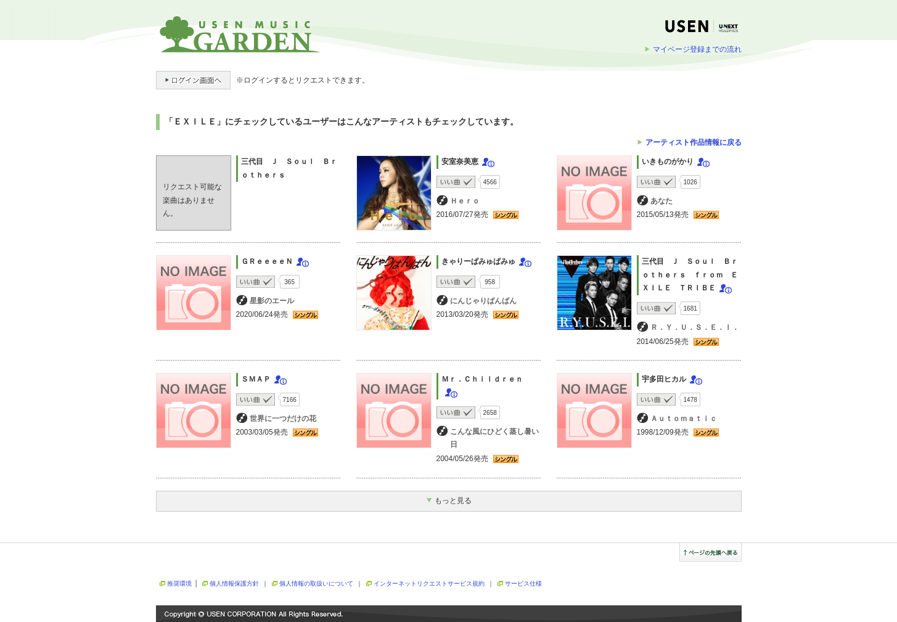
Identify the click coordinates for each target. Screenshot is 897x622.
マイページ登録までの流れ (697, 49)
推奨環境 (179, 583)
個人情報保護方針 (234, 583)
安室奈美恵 (459, 161)
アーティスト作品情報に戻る (693, 142)
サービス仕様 (523, 583)
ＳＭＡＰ (256, 379)
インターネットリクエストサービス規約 (429, 583)
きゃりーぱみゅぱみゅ (478, 261)
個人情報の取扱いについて (316, 583)
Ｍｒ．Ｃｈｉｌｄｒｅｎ (482, 379)
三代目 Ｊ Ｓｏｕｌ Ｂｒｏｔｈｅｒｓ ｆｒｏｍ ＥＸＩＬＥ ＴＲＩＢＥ (690, 274)
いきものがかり (668, 161)
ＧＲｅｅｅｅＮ (267, 261)
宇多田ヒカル (664, 379)
